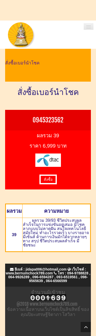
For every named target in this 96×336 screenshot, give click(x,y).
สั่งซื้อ (48, 179)
